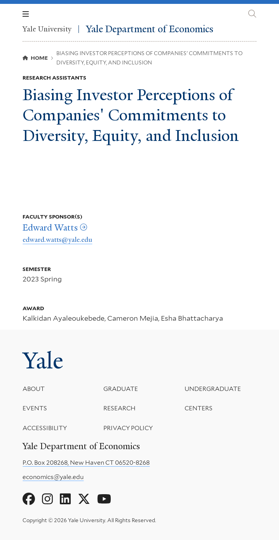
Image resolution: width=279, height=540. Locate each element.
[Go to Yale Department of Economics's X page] (84, 499)
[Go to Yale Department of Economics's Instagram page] (47, 499)
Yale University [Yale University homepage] (47, 29)
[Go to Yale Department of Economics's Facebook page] (29, 499)
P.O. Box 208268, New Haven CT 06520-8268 (86, 462)
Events (35, 408)
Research (120, 408)
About (34, 388)
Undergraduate (213, 388)
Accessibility (45, 428)
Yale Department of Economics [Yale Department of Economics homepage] (149, 29)
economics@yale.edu (53, 477)
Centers (199, 408)
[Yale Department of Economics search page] (252, 14)
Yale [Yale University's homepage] (43, 360)
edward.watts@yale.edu (57, 239)
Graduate (121, 388)
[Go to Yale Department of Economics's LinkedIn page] (65, 499)
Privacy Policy (128, 428)
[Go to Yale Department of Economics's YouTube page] (104, 499)
